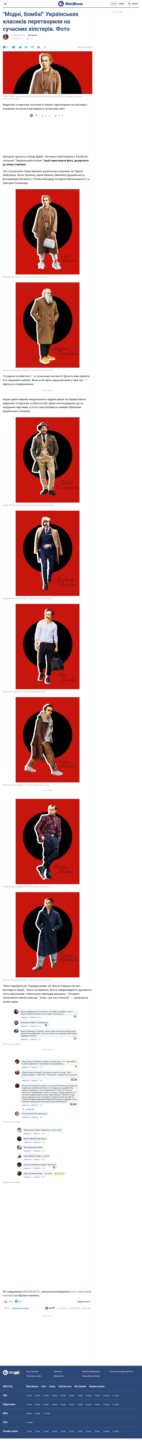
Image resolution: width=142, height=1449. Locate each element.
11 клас (115, 1395)
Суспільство (65, 1386)
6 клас (71, 1395)
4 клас (54, 1395)
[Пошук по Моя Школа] (133, 4)
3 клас (46, 1395)
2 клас (37, 1395)
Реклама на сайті (33, 1376)
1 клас (29, 1395)
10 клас (106, 1395)
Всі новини (80, 1386)
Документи (59, 1376)
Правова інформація (91, 1371)
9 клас (97, 1395)
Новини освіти (96, 1386)
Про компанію (32, 1371)
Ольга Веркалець (18, 35)
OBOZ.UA (7, 1386)
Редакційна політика (20, 1308)
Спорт (52, 1386)
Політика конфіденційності (121, 1371)
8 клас (88, 1395)
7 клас (80, 1395)
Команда (58, 1371)
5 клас (63, 1395)
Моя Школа (32, 35)
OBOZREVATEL (31, 1291)
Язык (121, 4)
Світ (44, 1386)
